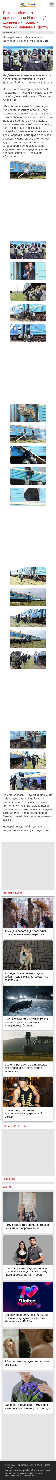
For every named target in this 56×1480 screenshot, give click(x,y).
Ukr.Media (45, 82)
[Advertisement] (28, 210)
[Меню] (52, 4)
